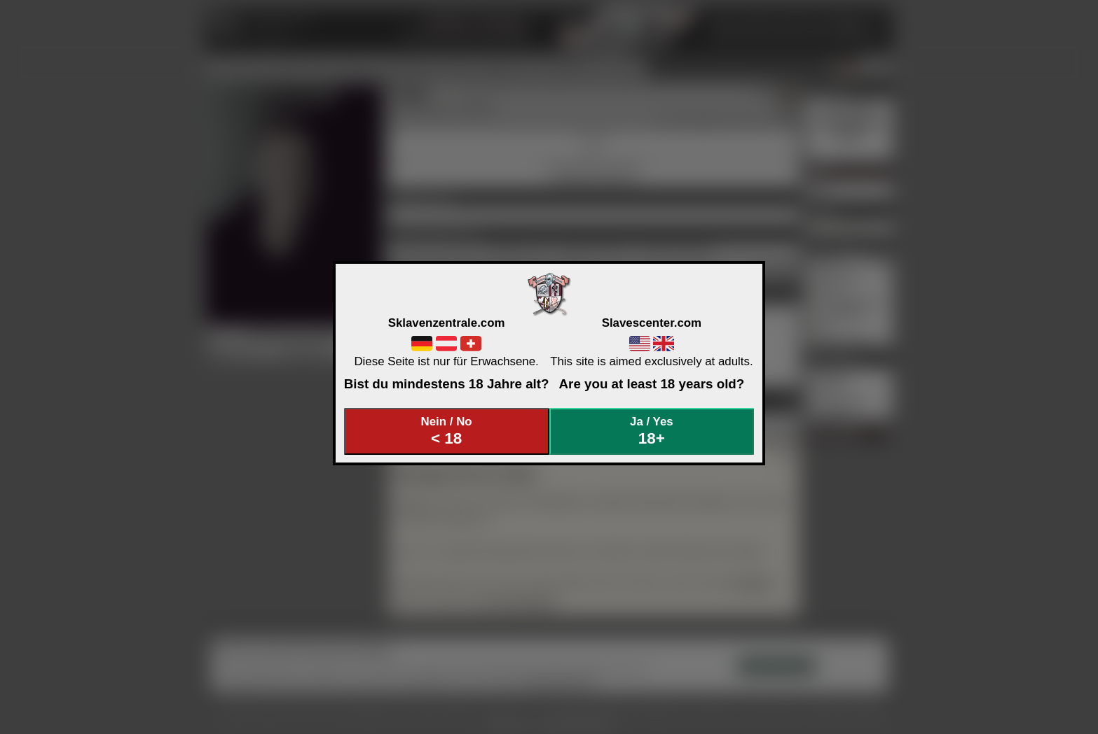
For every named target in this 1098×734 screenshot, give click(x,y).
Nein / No (446, 431)
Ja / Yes (652, 431)
